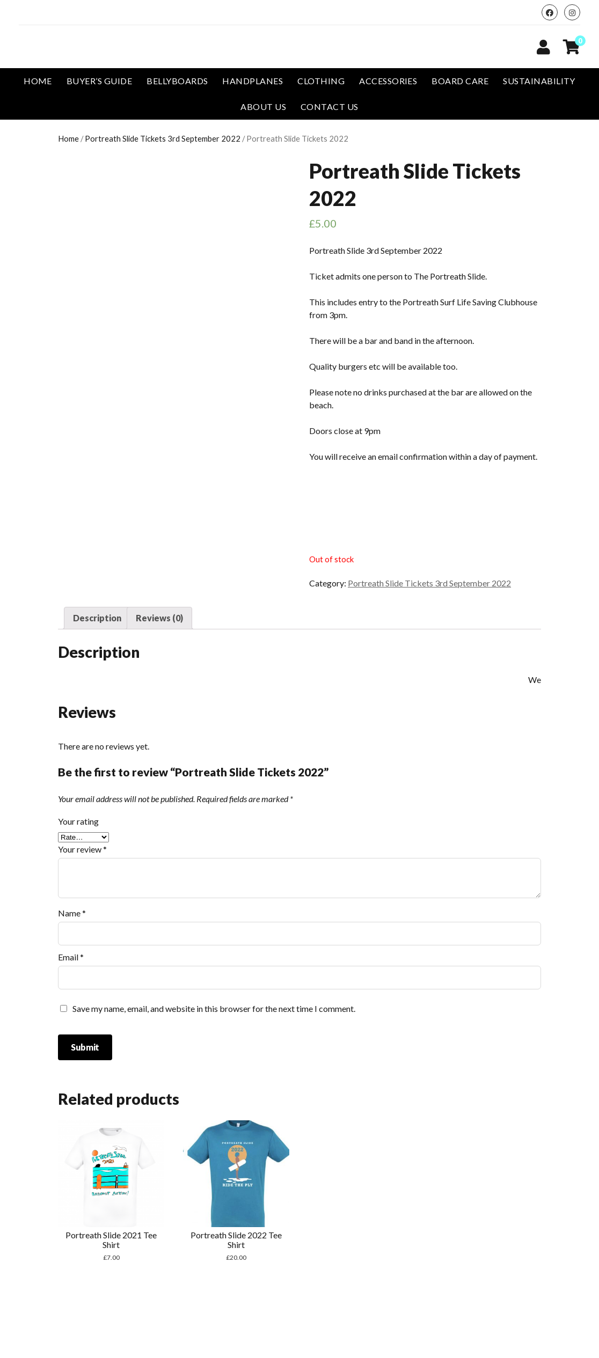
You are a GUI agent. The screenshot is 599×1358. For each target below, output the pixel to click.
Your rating (78, 821)
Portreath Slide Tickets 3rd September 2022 (162, 138)
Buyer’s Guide (99, 81)
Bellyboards (177, 81)
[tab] (97, 618)
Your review (82, 849)
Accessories (388, 81)
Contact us (330, 106)
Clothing (321, 81)
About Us (263, 106)
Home (38, 81)
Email (71, 957)
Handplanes (252, 81)
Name (72, 913)
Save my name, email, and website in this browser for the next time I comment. (213, 1008)
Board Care (460, 81)
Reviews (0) (159, 618)
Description (97, 618)
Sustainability (539, 81)
